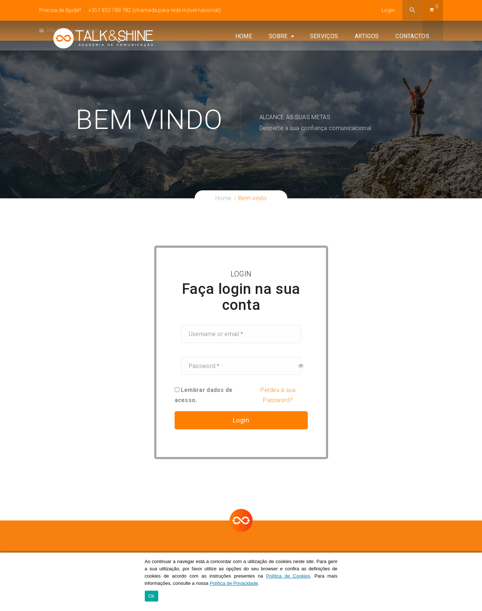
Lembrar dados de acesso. (204, 395)
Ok (151, 596)
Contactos (426, 61)
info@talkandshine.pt (68, 30)
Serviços (337, 61)
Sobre (291, 61)
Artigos (381, 61)
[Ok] (473, 582)
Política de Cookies (288, 576)
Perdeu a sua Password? (277, 395)
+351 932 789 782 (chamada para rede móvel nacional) (154, 10)
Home (257, 61)
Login (388, 10)
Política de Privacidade (234, 583)
